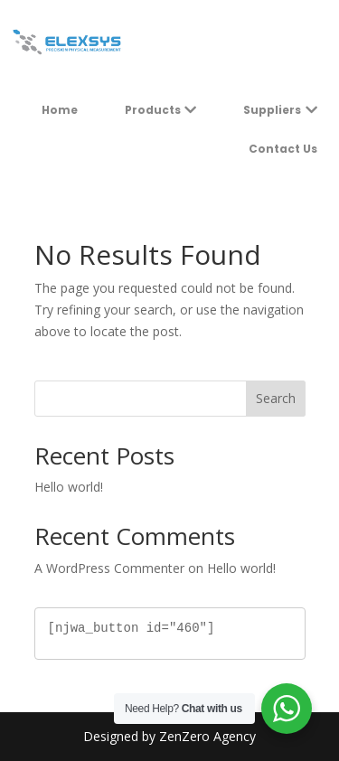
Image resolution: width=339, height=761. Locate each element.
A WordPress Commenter (109, 568)
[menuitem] (59, 110)
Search (276, 398)
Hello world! (68, 486)
